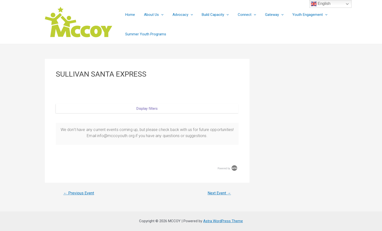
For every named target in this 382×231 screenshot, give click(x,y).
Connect (239, 14)
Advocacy (178, 14)
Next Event (219, 193)
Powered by (228, 168)
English (321, 4)
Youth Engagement (299, 14)
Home (129, 14)
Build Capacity (209, 14)
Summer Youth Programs (144, 34)
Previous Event (78, 193)
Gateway (265, 14)
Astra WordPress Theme (223, 221)
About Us (151, 14)
